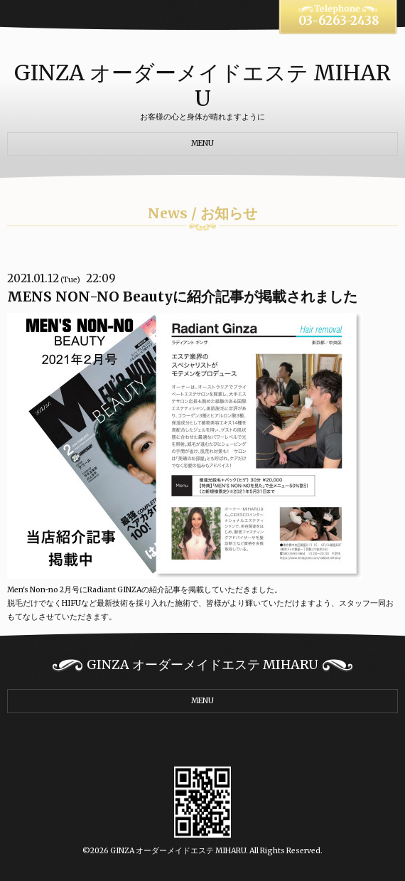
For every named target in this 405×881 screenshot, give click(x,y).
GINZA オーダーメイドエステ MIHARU (202, 85)
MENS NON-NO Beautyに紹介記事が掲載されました (182, 296)
